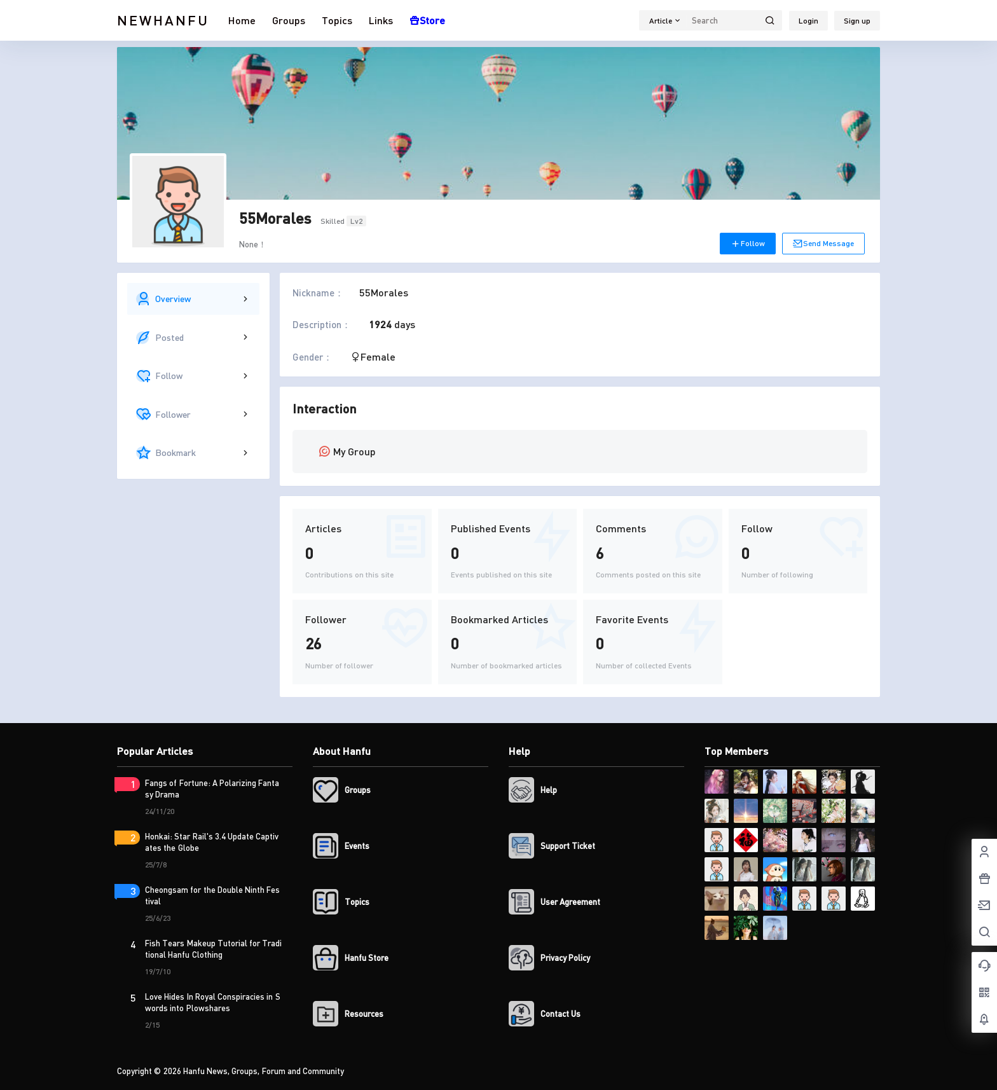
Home (242, 20)
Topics (337, 20)
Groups (288, 20)
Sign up (857, 20)
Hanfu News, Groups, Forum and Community (263, 1071)
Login (808, 20)
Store (427, 20)
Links (381, 20)
